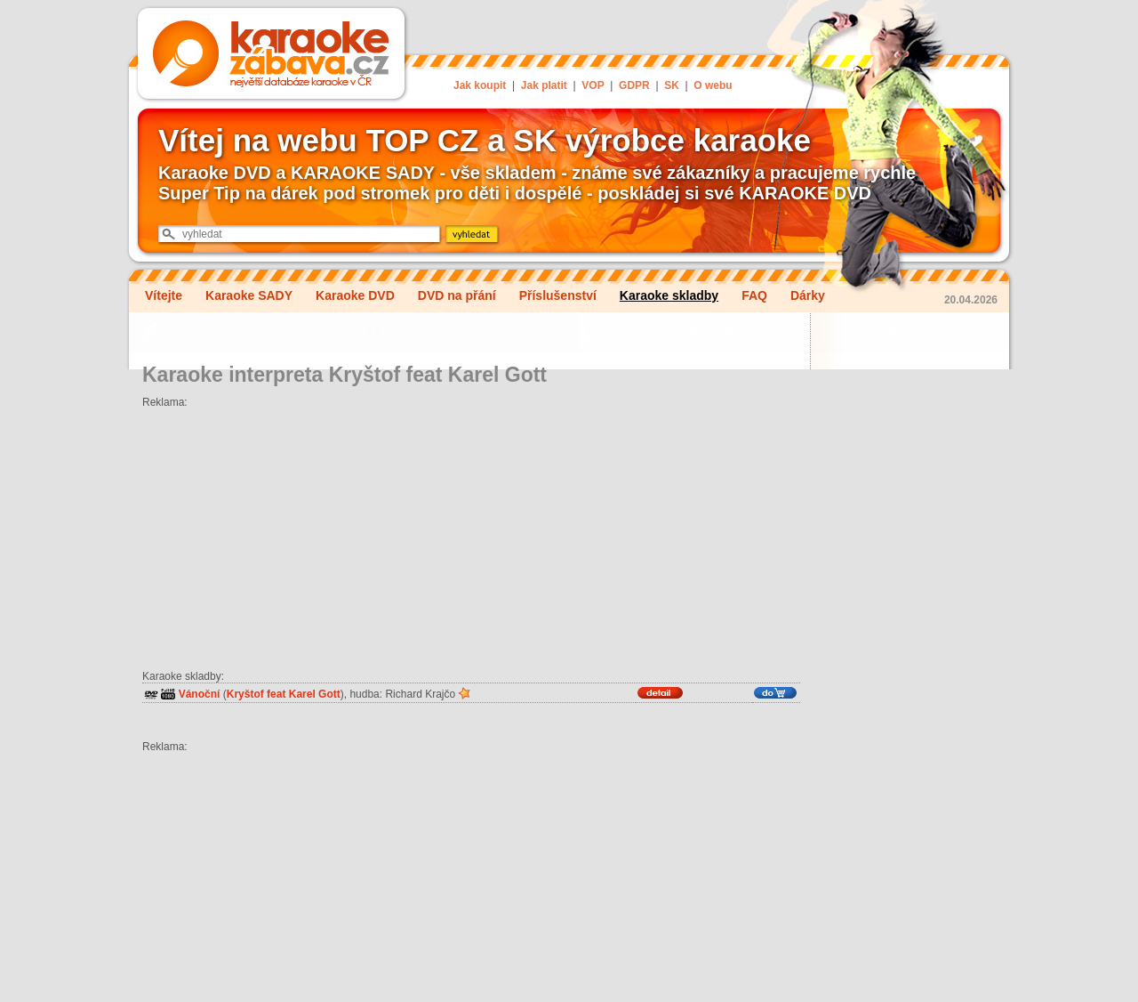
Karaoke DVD (355, 295)
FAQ (754, 295)
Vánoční (199, 694)
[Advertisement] (471, 533)
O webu (712, 85)
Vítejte (163, 295)
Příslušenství (558, 295)
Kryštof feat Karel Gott (284, 694)
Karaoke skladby (669, 295)
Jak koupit (479, 85)
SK (671, 85)
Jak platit (544, 85)
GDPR (634, 85)
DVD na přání (457, 295)
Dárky (807, 295)
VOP (592, 85)
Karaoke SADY (249, 295)
